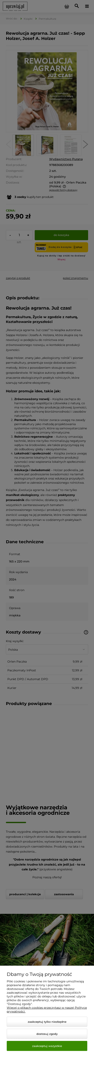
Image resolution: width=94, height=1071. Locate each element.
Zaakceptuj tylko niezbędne (47, 1021)
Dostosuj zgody (47, 1033)
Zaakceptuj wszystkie (47, 1046)
